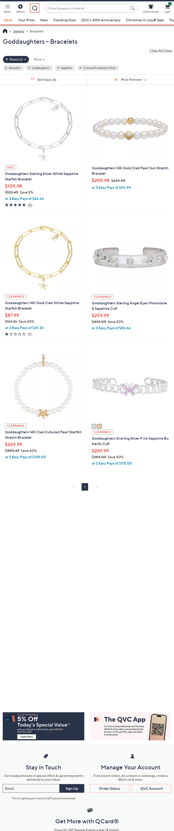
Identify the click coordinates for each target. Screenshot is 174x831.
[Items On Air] (151, 9)
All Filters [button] (43, 79)
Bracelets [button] (14, 68)
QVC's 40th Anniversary (101, 20)
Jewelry (18, 31)
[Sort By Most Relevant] (130, 79)
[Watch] (20, 9)
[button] (7, 9)
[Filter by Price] (39, 59)
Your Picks (26, 20)
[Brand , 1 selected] (16, 59)
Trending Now (64, 20)
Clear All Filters (161, 50)
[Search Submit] (133, 8)
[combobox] (86, 8)
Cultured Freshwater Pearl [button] (99, 68)
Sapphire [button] (66, 68)
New (44, 20)
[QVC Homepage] (5, 31)
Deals (8, 20)
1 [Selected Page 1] (84, 487)
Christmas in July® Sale (145, 20)
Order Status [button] (109, 788)
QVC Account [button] (151, 788)
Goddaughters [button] (40, 68)
